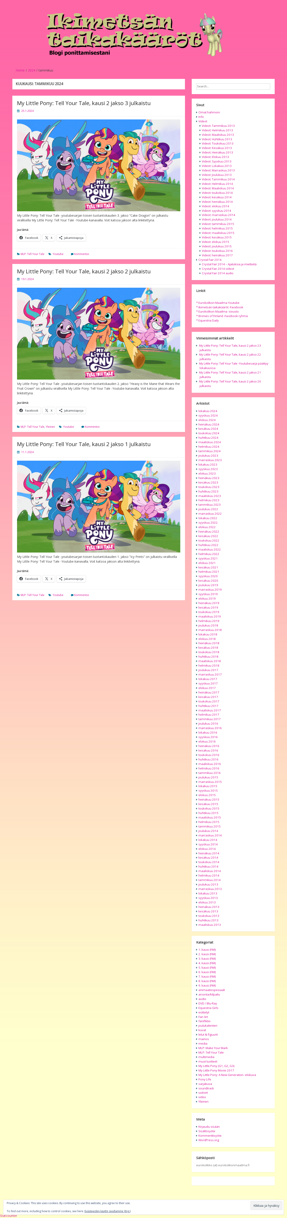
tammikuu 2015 (209, 826)
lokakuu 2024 (207, 411)
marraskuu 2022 (210, 514)
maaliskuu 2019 (209, 616)
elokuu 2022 (207, 527)
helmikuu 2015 (208, 822)
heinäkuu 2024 (208, 424)
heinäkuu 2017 (208, 692)
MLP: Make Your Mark (213, 1048)
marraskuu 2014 (210, 835)
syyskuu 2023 (208, 469)
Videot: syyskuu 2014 (216, 211)
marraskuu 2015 (210, 782)
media (202, 1043)
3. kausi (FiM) (207, 959)
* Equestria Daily (207, 320)
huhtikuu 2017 (208, 706)
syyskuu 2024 (208, 415)
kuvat (202, 1030)
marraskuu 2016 (210, 728)
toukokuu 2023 (208, 487)
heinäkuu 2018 (208, 643)
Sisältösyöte (206, 1131)
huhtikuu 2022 (208, 545)
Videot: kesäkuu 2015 (217, 237)
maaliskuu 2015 (209, 817)
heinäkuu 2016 (208, 746)
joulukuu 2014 (208, 831)
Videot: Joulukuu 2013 (217, 175)
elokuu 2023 (207, 473)
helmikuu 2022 (208, 554)
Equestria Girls (208, 1008)
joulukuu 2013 (208, 884)
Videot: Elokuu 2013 (215, 157)
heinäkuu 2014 (208, 853)
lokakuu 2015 (207, 786)
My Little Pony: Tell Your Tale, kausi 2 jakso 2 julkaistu (84, 271)
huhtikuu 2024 (208, 438)
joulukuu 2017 (208, 670)
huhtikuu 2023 (208, 491)
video (202, 1097)
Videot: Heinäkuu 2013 (217, 152)
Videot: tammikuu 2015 (218, 224)
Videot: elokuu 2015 (215, 242)
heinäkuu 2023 (208, 478)
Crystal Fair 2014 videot (218, 269)
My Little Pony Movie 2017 (216, 1070)
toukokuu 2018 (208, 652)
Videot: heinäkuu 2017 (217, 255)
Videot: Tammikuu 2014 (218, 179)
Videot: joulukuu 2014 (217, 219)
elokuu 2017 (207, 688)
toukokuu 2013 (208, 916)
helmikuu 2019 (208, 621)
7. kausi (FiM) (207, 976)
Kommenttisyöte (210, 1136)
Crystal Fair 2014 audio (217, 273)
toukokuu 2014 (208, 862)
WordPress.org (208, 1140)
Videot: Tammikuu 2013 (218, 126)
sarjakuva (205, 1084)
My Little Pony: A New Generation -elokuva (227, 1075)
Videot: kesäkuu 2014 (217, 197)
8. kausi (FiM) (207, 981)
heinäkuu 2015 (208, 799)
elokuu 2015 (207, 795)
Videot (202, 121)
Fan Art (203, 1017)
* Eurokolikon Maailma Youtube (217, 303)
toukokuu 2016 (208, 755)
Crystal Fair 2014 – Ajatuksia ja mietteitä (229, 264)
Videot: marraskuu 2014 (218, 215)
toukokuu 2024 (208, 433)
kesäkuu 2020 (208, 581)
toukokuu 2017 (208, 701)
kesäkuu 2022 (208, 536)
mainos (203, 1039)
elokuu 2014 (207, 849)
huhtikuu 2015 (208, 813)
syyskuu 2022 (208, 522)
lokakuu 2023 (207, 464)
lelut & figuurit (208, 1034)
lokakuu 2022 (207, 518)
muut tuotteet (207, 1061)
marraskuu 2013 (210, 889)
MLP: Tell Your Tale (32, 254)
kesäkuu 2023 (208, 482)
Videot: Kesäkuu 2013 (217, 148)
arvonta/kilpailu (209, 994)
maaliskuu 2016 (209, 764)
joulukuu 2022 (208, 509)
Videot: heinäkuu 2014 (217, 202)
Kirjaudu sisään (209, 1127)
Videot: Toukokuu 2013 (217, 143)
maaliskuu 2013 (209, 925)
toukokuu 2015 (208, 808)
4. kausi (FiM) (207, 963)
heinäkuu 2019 (208, 603)
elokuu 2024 (207, 420)
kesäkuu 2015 (208, 804)
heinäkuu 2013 (208, 907)
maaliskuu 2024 (209, 442)
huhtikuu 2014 (208, 866)
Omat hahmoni (209, 112)
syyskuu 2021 (208, 558)
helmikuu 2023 (208, 500)
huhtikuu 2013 (208, 920)
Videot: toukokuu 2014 (217, 193)
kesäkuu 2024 (208, 429)
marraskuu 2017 (210, 674)
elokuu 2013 (207, 902)
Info (201, 117)
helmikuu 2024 (208, 447)
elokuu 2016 (207, 741)
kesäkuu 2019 (208, 607)
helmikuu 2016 (208, 768)
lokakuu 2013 (207, 893)
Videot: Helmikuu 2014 (217, 184)
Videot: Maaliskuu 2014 (218, 188)
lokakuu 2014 (207, 840)
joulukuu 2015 (208, 777)
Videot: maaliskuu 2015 (218, 233)
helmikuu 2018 (208, 665)
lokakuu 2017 (207, 679)
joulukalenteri (207, 1026)
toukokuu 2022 (208, 540)
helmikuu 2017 (208, 715)
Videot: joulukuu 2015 (217, 246)
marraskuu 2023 (210, 460)
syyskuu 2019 (208, 594)
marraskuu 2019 (210, 589)
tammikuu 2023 (209, 505)
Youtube (58, 254)
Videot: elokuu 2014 (215, 206)
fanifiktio (204, 1021)
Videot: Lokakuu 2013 (217, 166)
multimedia (206, 1057)
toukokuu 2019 (208, 612)
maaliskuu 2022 (209, 549)
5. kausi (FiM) (207, 967)
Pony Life (204, 1079)
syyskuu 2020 (208, 576)
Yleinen (50, 427)
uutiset (203, 1093)
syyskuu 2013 (208, 898)
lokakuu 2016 (207, 732)
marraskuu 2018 (210, 630)
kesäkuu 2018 (208, 648)
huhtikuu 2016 (208, 759)
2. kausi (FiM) (207, 954)
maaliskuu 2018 (209, 661)
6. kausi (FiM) (207, 972)
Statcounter (8, 1216)
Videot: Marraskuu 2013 (218, 170)
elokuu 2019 (207, 598)
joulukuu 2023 (208, 456)
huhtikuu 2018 (208, 656)
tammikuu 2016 (209, 773)
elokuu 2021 (207, 563)
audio (202, 999)
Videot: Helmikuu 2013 (217, 130)
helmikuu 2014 (208, 875)
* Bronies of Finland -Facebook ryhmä (222, 316)
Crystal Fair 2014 (210, 260)
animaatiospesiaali (211, 990)
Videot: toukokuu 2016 (217, 251)
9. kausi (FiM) (207, 985)
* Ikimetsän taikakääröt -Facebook (219, 307)
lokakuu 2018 (207, 634)
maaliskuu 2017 (209, 710)
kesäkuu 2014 (208, 857)
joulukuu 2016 (208, 723)
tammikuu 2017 (209, 719)
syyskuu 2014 (208, 844)
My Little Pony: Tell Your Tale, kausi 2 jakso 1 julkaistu (84, 444)
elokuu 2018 (207, 639)
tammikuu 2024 (209, 451)
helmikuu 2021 (208, 572)
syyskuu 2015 (208, 790)
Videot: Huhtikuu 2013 (217, 139)
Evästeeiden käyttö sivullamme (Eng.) (108, 1211)
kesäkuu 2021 (208, 567)
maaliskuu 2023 (209, 496)
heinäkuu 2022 (208, 531)
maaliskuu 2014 (209, 871)
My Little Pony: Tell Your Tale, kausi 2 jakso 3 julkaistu (84, 103)
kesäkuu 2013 (208, 911)
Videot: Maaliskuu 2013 (218, 135)
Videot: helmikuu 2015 (217, 228)
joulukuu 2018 (208, 625)
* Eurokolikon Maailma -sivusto (217, 311)
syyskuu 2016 (208, 737)
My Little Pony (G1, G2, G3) (216, 1066)
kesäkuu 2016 (208, 750)
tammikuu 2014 (209, 880)
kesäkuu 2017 (208, 697)
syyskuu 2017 (208, 683)
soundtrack (206, 1088)
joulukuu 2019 (208, 585)
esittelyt (203, 1012)
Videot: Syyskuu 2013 (216, 161)
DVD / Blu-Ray (207, 1003)
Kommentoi (81, 254)
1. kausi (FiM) (207, 950)
